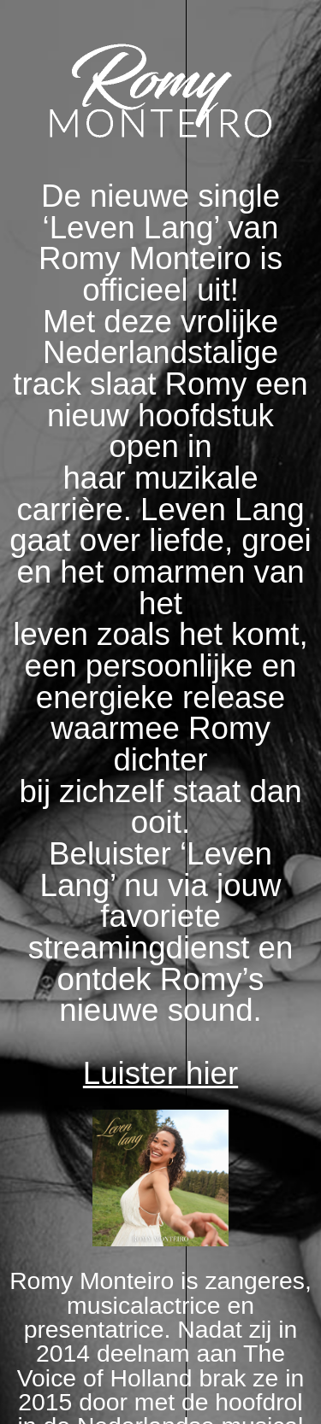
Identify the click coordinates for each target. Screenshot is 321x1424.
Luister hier (160, 1073)
